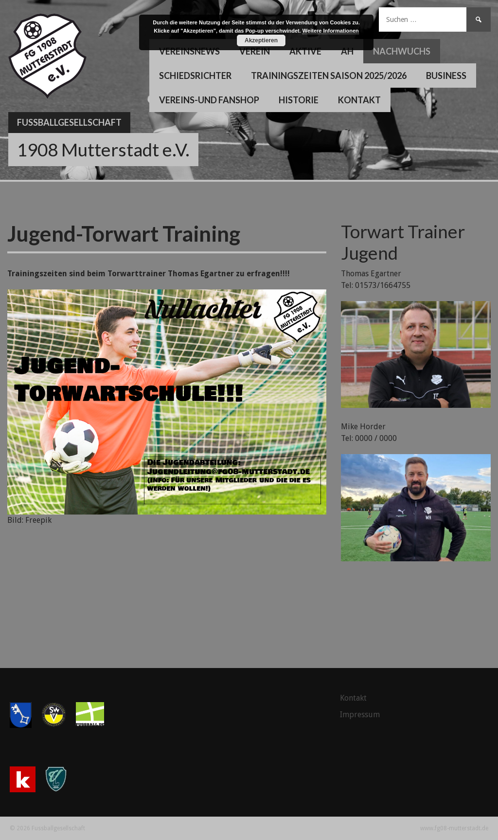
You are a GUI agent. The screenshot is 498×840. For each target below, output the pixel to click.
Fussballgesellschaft (69, 122)
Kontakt (359, 100)
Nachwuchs (401, 51)
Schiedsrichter (195, 75)
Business (446, 75)
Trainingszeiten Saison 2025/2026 (329, 75)
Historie (299, 100)
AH (347, 51)
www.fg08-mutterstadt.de (454, 828)
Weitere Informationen (330, 31)
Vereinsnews (189, 51)
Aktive (305, 51)
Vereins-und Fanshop (209, 100)
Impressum (360, 714)
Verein (254, 51)
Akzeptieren (261, 40)
